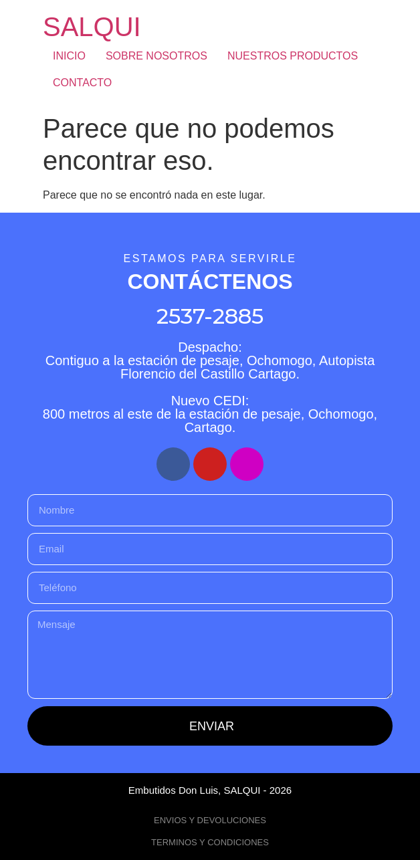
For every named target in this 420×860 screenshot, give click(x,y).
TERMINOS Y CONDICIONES (210, 842)
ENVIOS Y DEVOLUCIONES (210, 820)
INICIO (69, 56)
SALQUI (92, 26)
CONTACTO (82, 82)
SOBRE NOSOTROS (156, 56)
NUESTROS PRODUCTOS (292, 56)
